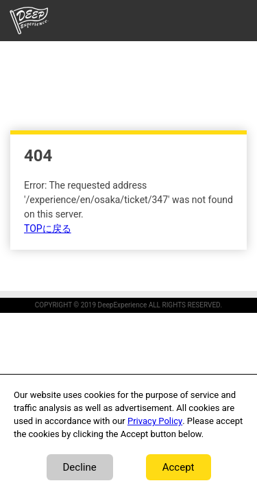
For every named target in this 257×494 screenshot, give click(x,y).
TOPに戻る (47, 229)
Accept (178, 467)
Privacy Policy (154, 420)
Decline (80, 467)
